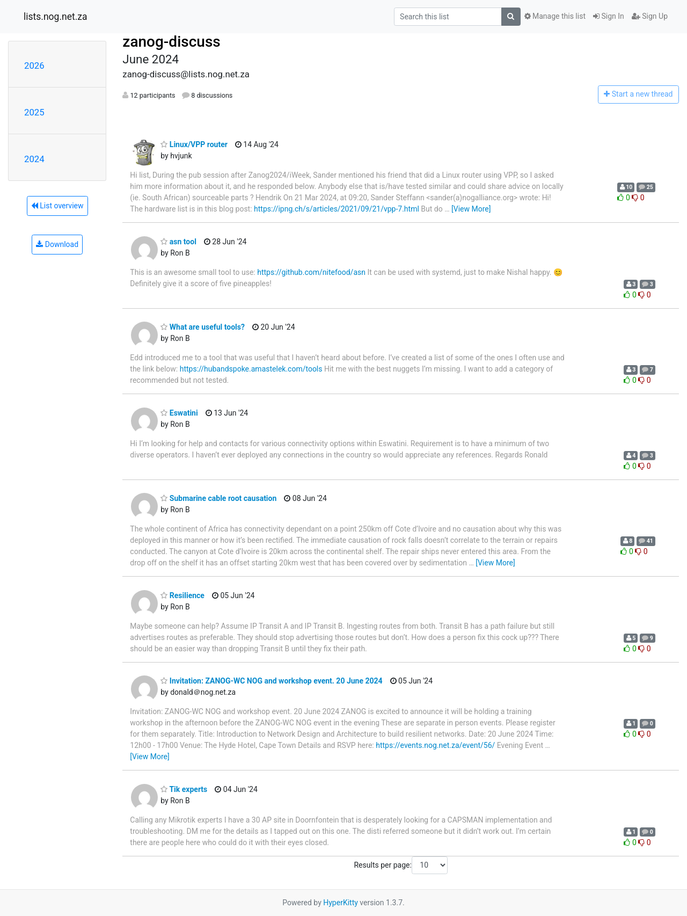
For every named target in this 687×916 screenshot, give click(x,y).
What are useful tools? (202, 327)
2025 (34, 112)
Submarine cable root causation (218, 498)
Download (57, 244)
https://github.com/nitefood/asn (311, 272)
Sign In (608, 16)
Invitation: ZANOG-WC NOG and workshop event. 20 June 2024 (271, 681)
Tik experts (183, 789)
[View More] (471, 209)
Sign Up (650, 16)
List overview (57, 205)
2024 (34, 159)
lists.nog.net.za (55, 16)
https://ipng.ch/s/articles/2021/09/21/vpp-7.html (336, 209)
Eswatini (179, 413)
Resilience (182, 595)
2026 (34, 65)
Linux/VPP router (194, 144)
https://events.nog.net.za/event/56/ (435, 745)
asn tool (178, 241)
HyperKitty (340, 902)
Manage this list (555, 16)
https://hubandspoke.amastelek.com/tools (251, 369)
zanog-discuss (171, 41)
